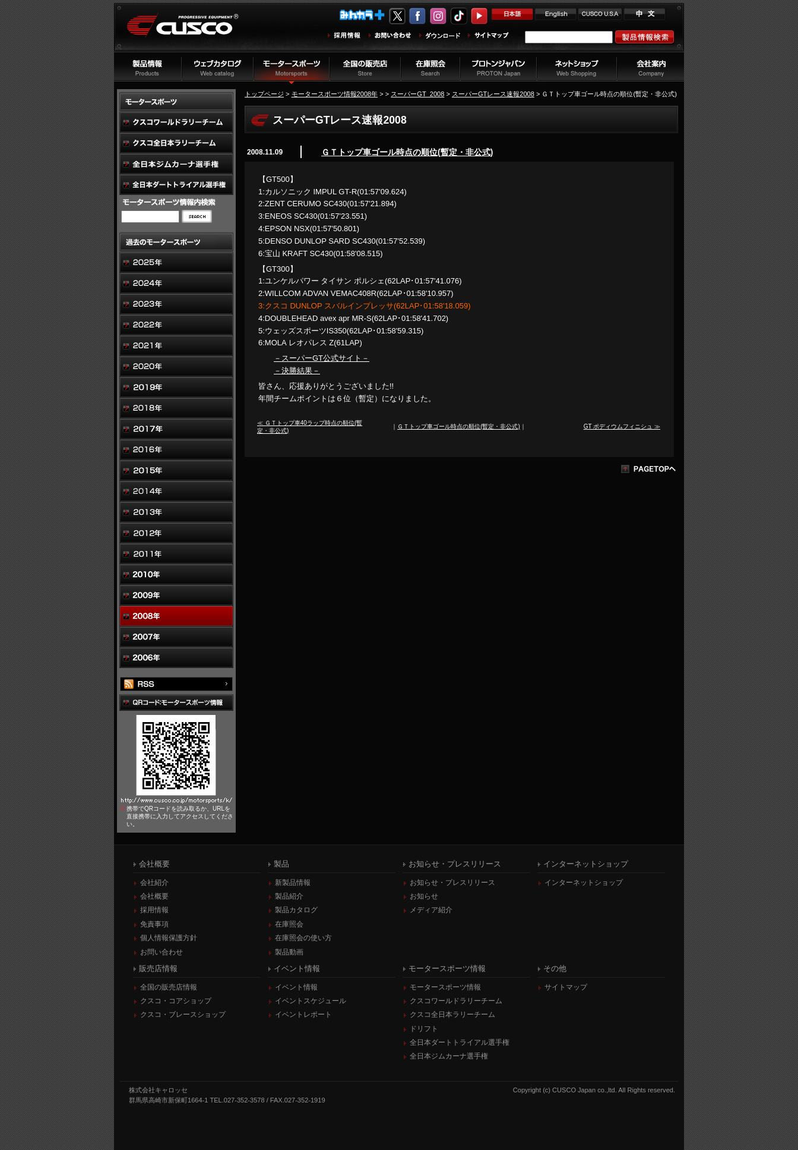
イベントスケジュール (310, 1001)
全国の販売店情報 (168, 987)
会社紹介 (154, 882)
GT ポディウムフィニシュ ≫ (622, 426)
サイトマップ (565, 987)
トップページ (264, 93)
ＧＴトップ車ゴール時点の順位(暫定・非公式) (407, 152)
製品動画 (289, 952)
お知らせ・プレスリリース (452, 882)
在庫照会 (289, 924)
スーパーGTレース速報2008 (493, 93)
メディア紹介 (431, 910)
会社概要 (154, 896)
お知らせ (424, 896)
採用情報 (154, 910)
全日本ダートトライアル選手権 (459, 1042)
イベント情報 (296, 987)
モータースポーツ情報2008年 (335, 93)
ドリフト (424, 1029)
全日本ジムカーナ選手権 (449, 1056)
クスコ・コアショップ (175, 1001)
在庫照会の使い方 (303, 938)
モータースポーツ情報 (445, 987)
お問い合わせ (161, 952)
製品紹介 (289, 896)
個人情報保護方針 (168, 938)
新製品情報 (293, 882)
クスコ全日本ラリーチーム (452, 1014)
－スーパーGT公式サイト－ (321, 358)
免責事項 (154, 924)
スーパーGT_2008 (417, 93)
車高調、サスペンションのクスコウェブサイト (191, 32)
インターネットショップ (583, 882)
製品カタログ (296, 910)
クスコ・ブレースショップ (183, 1014)
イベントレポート (303, 1014)
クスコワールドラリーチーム (456, 1001)
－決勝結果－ (297, 370)
